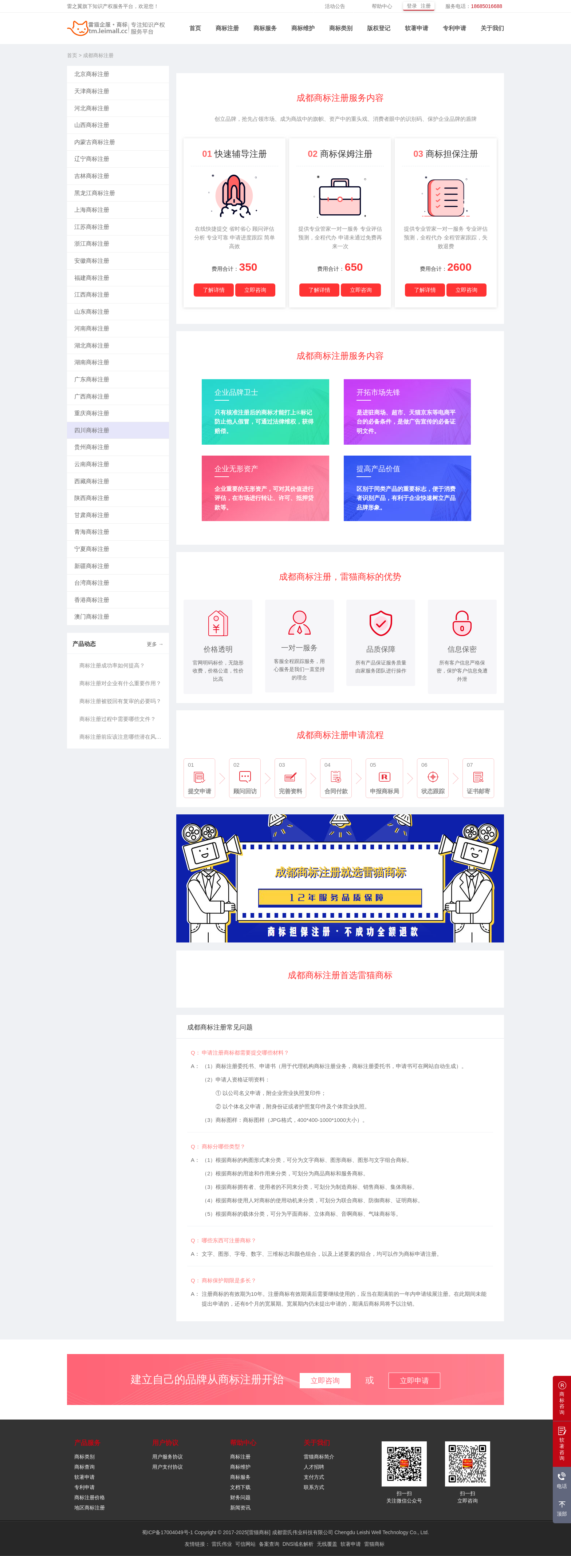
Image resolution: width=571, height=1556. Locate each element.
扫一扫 (404, 1493)
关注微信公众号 (404, 1501)
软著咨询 (562, 1446)
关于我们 (492, 28)
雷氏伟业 (222, 1544)
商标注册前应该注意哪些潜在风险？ (122, 737)
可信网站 (245, 1544)
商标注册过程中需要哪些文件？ (117, 719)
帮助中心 (382, 6)
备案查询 (269, 1544)
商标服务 (265, 28)
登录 (412, 6)
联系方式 (314, 1487)
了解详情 (214, 290)
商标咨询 (562, 1400)
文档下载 (240, 1487)
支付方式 (314, 1477)
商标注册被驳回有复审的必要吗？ (120, 701)
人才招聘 (314, 1467)
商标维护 (303, 28)
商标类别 (341, 28)
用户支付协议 (167, 1467)
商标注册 (227, 28)
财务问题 (240, 1497)
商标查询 (84, 1467)
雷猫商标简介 (319, 1457)
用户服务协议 (167, 1457)
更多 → (155, 644)
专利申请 (454, 28)
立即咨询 (255, 290)
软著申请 (416, 28)
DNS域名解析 (298, 1544)
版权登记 (378, 28)
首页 (195, 28)
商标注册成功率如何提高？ (112, 665)
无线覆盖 (327, 1544)
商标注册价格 (89, 1497)
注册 (426, 6)
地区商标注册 (89, 1508)
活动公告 (335, 6)
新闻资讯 (240, 1508)
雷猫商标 (374, 1544)
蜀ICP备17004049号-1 (167, 1532)
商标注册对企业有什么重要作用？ (120, 683)
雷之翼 (74, 6)
